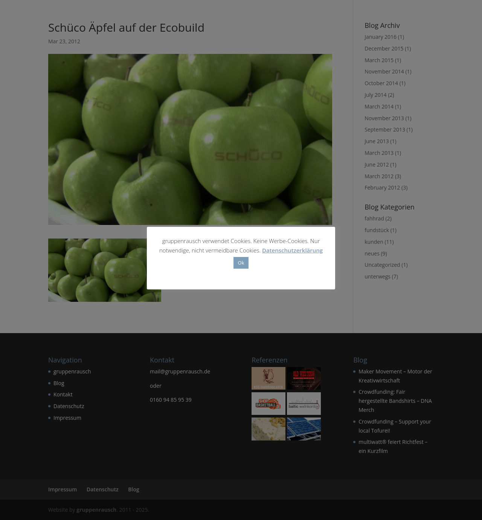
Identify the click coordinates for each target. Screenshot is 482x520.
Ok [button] (241, 262)
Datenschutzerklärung (292, 250)
